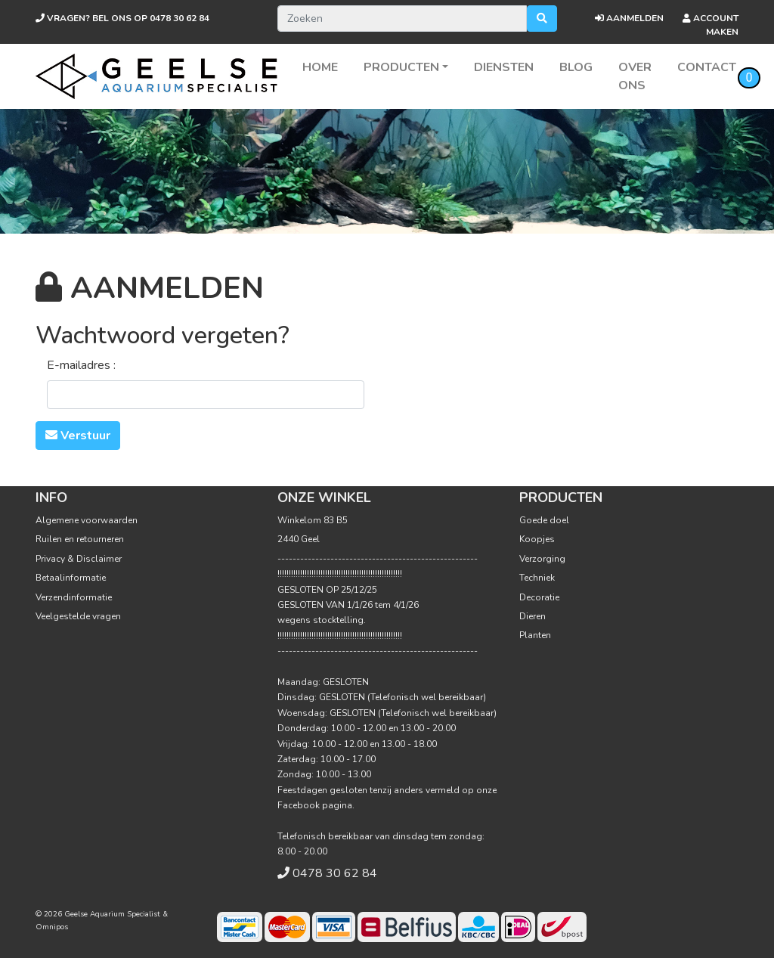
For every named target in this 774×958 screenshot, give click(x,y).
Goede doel (544, 520)
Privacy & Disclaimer (79, 559)
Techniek (537, 578)
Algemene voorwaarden (87, 520)
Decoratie (539, 597)
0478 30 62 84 (122, 18)
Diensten (504, 67)
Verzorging (542, 559)
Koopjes (537, 539)
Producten (401, 67)
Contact (706, 67)
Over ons (635, 76)
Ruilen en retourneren (80, 539)
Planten (535, 635)
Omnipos (52, 927)
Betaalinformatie (71, 578)
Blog (576, 67)
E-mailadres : (81, 365)
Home (320, 67)
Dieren (532, 616)
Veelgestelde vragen (78, 616)
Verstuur (77, 435)
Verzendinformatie (74, 597)
